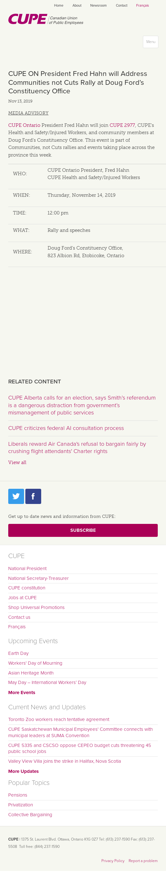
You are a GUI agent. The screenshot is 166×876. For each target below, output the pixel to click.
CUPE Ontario (24, 125)
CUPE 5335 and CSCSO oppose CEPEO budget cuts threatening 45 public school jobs (79, 748)
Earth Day (18, 653)
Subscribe (83, 530)
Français (142, 5)
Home (58, 5)
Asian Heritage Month (31, 673)
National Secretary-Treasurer (38, 578)
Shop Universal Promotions (36, 607)
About (77, 5)
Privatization (20, 805)
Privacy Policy (112, 861)
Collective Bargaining (30, 814)
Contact (121, 5)
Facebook (33, 496)
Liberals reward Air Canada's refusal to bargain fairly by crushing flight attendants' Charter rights (77, 447)
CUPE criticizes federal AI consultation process (66, 428)
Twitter (16, 496)
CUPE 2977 (122, 125)
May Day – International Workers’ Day (47, 682)
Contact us (19, 617)
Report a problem (143, 861)
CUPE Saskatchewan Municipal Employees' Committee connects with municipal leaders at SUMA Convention (80, 732)
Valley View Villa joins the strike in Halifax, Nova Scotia (64, 761)
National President (27, 568)
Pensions (17, 795)
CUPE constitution (26, 588)
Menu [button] (152, 43)
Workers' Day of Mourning (35, 663)
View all (17, 462)
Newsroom (98, 5)
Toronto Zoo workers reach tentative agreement (58, 719)
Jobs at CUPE (22, 597)
